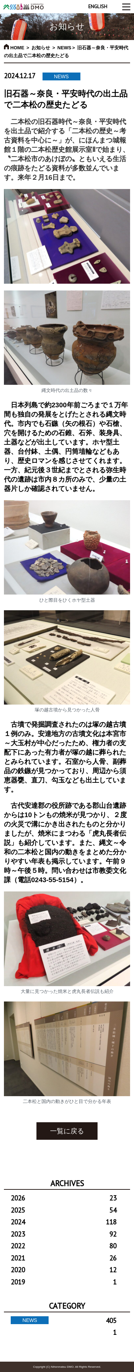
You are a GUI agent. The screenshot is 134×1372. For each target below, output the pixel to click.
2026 (63, 1198)
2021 (63, 1258)
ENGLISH (97, 6)
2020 (63, 1270)
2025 (63, 1210)
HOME (14, 47)
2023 (63, 1234)
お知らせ (40, 47)
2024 (63, 1222)
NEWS (64, 47)
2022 (63, 1246)
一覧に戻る (67, 1131)
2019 (63, 1282)
